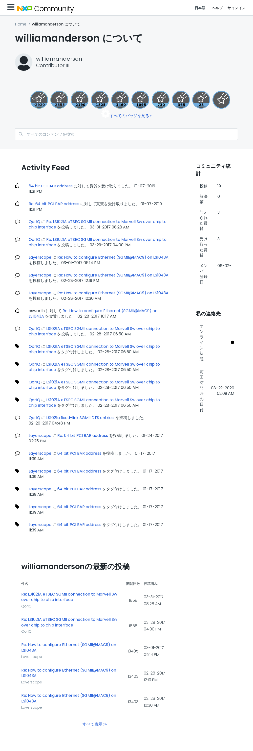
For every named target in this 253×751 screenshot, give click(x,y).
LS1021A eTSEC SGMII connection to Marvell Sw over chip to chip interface (94, 349)
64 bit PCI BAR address (51, 186)
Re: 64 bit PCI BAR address (54, 204)
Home (20, 24)
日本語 (200, 7)
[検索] (126, 134)
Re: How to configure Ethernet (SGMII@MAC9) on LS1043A (113, 257)
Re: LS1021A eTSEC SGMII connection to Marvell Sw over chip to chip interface (69, 597)
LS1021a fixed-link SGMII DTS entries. (80, 418)
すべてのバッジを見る (129, 116)
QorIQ (34, 222)
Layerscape (40, 257)
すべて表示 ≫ (95, 724)
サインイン (237, 7)
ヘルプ (217, 7)
